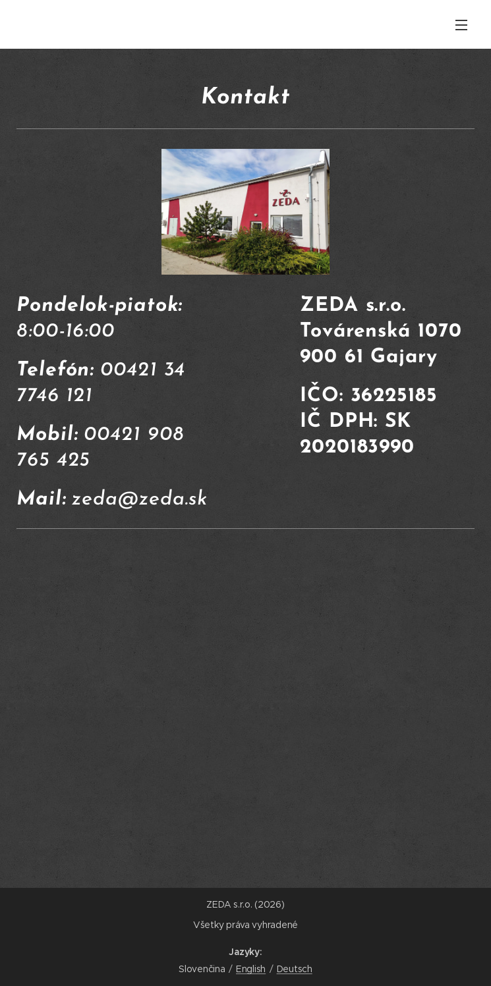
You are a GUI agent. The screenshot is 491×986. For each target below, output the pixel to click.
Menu (461, 25)
